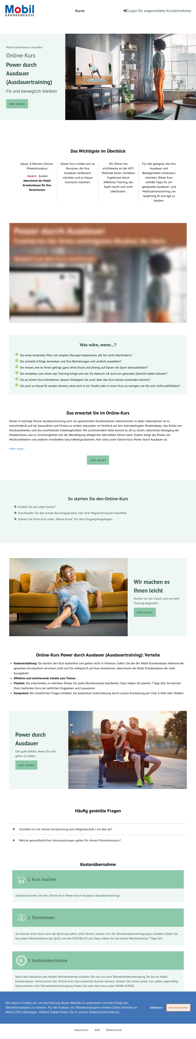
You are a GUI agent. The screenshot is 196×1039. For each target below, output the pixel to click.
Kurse (80, 10)
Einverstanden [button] (178, 1007)
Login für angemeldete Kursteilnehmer (157, 10)
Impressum (81, 1030)
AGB (97, 1030)
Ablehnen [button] (156, 1007)
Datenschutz (114, 1030)
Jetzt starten (17, 104)
